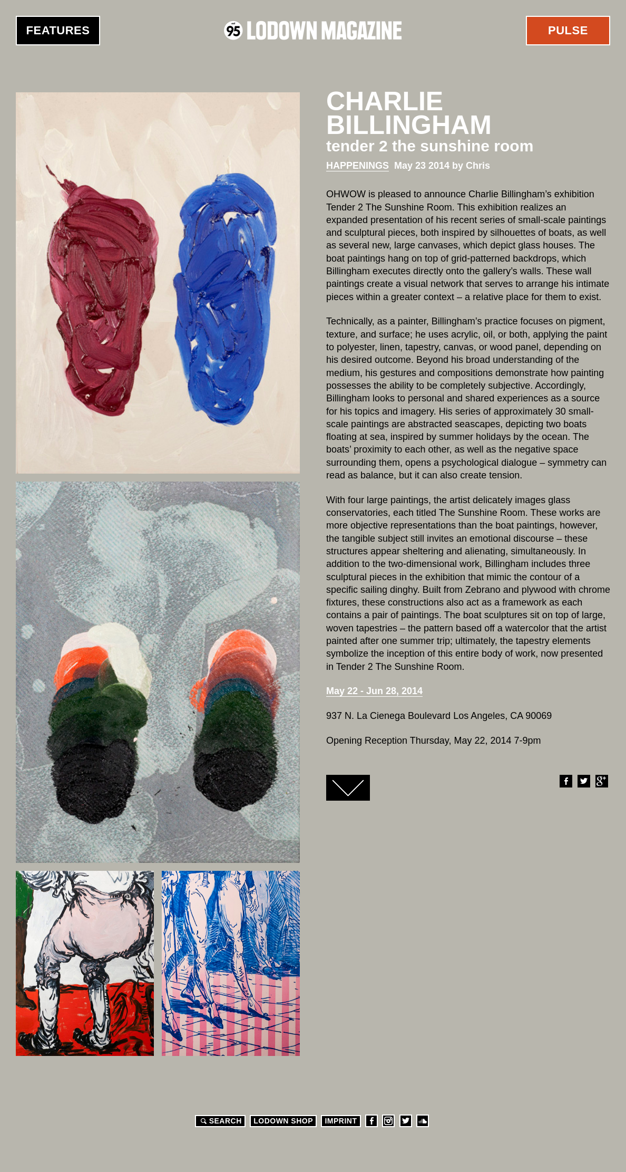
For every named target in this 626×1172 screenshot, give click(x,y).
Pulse (568, 30)
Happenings (357, 165)
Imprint (341, 1121)
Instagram (388, 1121)
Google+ (601, 781)
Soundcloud (422, 1121)
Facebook (565, 781)
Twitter (583, 781)
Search (220, 1121)
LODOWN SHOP (283, 1121)
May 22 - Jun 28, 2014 (374, 691)
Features (58, 30)
